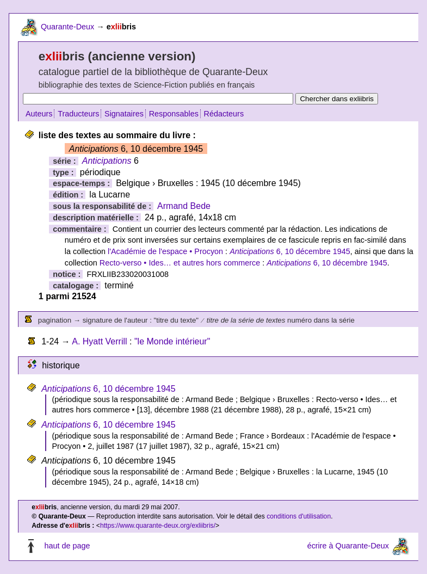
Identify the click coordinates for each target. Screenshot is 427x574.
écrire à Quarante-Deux (348, 546)
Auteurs (39, 113)
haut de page (67, 546)
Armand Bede (184, 206)
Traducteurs (78, 113)
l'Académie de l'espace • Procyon (165, 251)
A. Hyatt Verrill (99, 341)
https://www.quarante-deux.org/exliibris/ (157, 525)
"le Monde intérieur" (172, 341)
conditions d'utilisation (299, 516)
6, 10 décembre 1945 (290, 251)
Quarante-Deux (67, 26)
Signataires (124, 113)
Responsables (174, 113)
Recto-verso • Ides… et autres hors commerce (180, 262)
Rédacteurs (224, 113)
